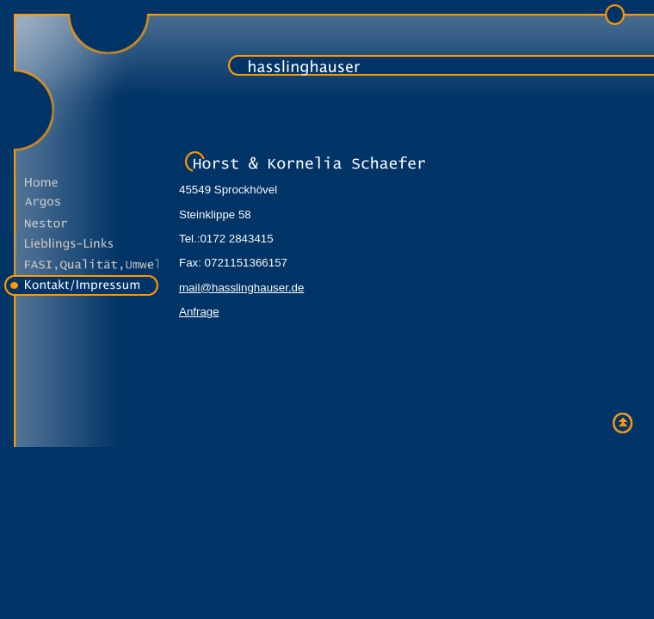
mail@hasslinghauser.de (241, 287)
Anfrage (199, 311)
